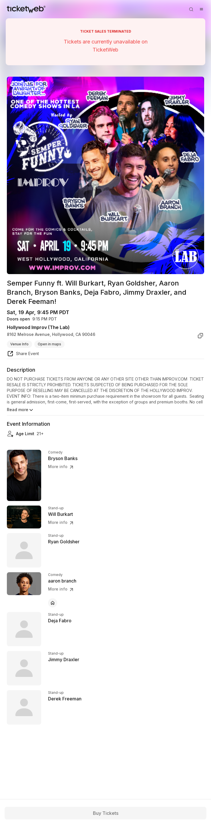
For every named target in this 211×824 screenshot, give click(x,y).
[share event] (23, 354)
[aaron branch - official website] (52, 602)
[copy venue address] (200, 335)
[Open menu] (201, 9)
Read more (20, 410)
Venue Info (19, 344)
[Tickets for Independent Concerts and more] (26, 9)
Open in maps (49, 344)
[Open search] (191, 9)
